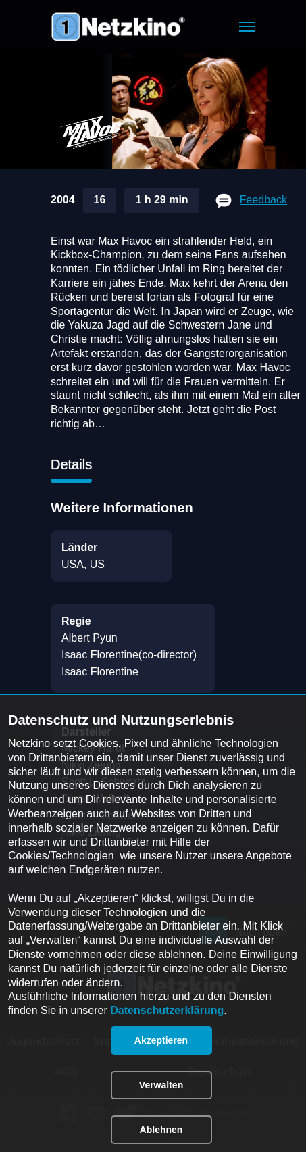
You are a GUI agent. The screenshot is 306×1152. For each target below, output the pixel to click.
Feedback (263, 200)
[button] (247, 27)
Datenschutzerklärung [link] (167, 1010)
